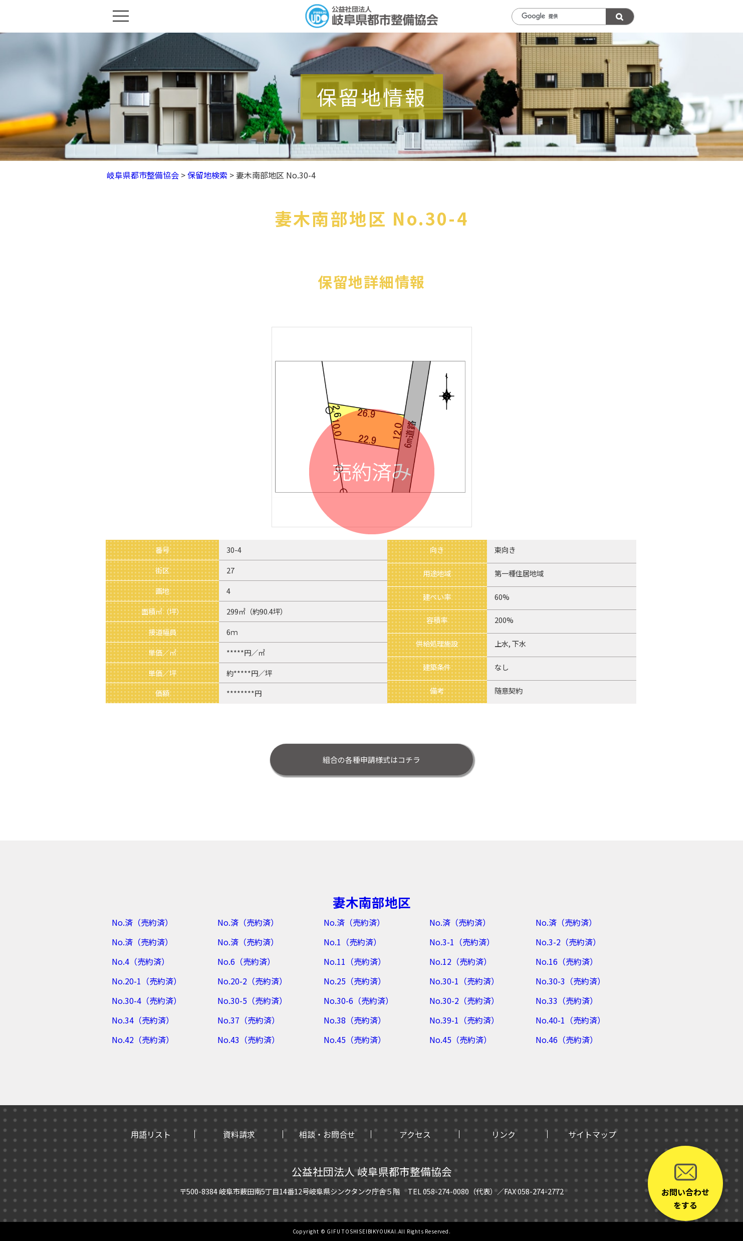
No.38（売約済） (355, 1020)
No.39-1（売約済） (464, 1020)
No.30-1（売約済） (464, 981)
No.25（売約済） (355, 981)
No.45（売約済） (355, 1039)
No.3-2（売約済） (568, 942)
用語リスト (151, 1134)
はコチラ (371, 759)
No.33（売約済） (567, 1000)
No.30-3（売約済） (570, 981)
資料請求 (239, 1134)
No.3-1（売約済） (461, 942)
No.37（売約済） (248, 1020)
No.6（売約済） (246, 961)
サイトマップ (592, 1134)
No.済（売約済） (142, 922)
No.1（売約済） (352, 942)
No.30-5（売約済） (252, 1000)
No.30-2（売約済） (464, 1000)
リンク (503, 1134)
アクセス (415, 1134)
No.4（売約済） (140, 961)
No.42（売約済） (143, 1039)
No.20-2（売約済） (252, 981)
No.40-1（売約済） (570, 1020)
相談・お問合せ (327, 1134)
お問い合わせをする (685, 1186)
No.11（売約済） (355, 961)
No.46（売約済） (567, 1039)
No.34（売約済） (143, 1020)
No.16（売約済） (567, 961)
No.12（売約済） (460, 961)
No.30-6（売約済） (358, 1000)
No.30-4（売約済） (146, 1000)
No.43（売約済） (248, 1039)
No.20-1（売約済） (146, 981)
